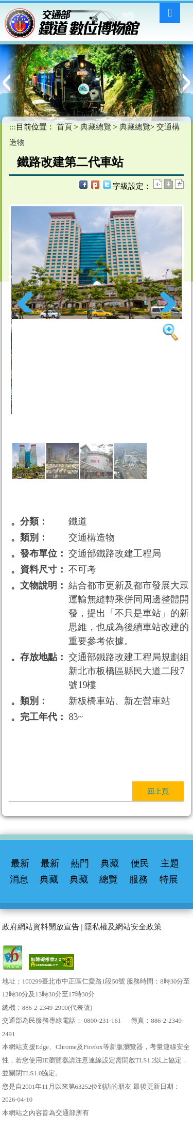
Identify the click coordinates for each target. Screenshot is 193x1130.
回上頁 (158, 791)
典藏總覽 (95, 127)
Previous (26, 302)
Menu (170, 13)
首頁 (64, 127)
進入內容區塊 (23, 8)
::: (169, 48)
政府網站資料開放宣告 (40, 927)
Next (166, 302)
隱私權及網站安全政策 (123, 927)
